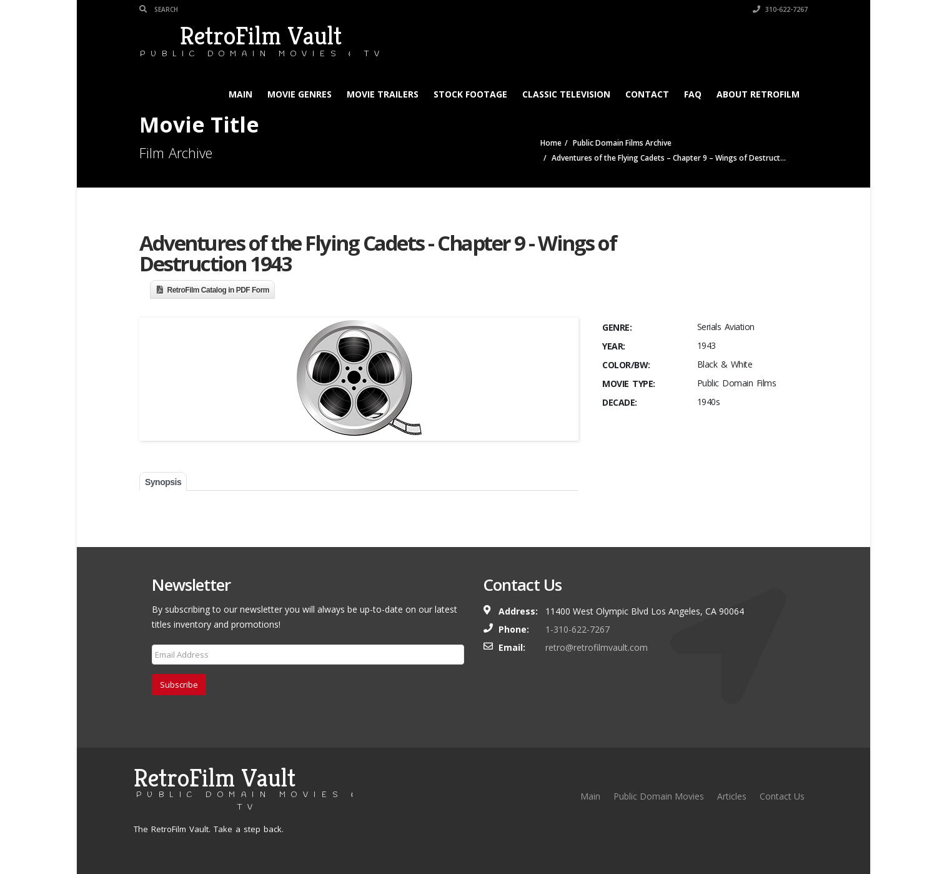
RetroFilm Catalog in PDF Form (218, 290)
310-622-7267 (780, 9)
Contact (647, 94)
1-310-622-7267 (577, 629)
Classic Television (566, 94)
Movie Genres (299, 94)
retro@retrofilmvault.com (596, 647)
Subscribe (179, 684)
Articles (731, 796)
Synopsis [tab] (163, 482)
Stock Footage (470, 94)
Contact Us (782, 796)
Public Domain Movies (658, 796)
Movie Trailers (383, 94)
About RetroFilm (758, 94)
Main (240, 94)
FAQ (693, 94)
